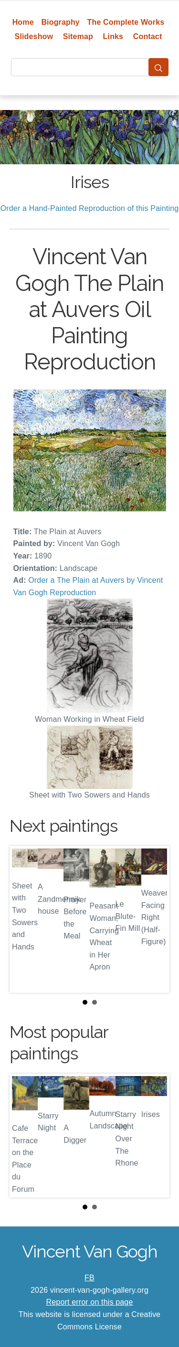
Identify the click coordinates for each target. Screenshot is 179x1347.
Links (113, 36)
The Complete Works (126, 22)
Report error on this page (89, 1302)
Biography (60, 22)
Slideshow (34, 36)
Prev (24, 919)
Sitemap (78, 36)
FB (89, 1278)
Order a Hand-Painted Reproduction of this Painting (89, 208)
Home (23, 22)
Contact (147, 36)
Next (154, 919)
